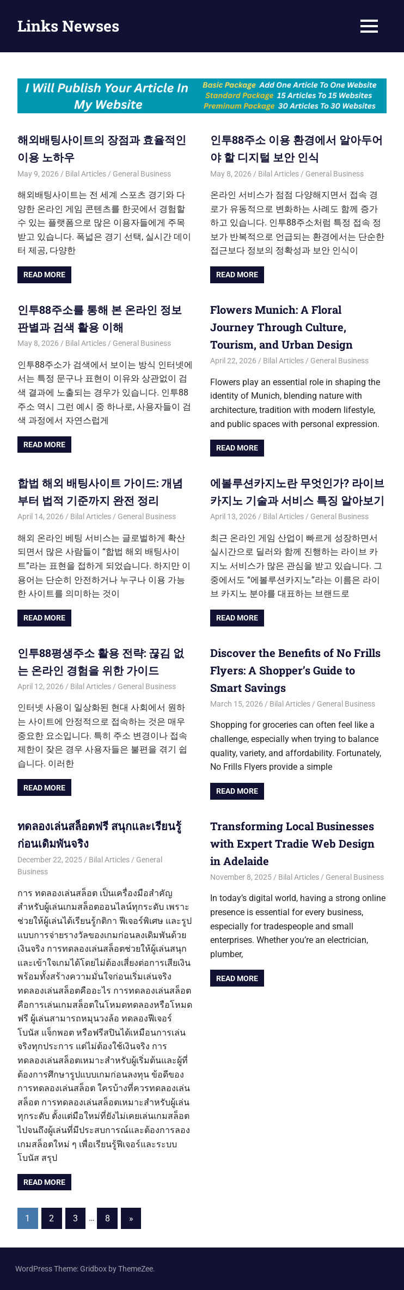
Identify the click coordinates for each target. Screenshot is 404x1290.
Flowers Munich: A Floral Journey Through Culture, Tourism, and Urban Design (281, 326)
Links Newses (68, 26)
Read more (44, 274)
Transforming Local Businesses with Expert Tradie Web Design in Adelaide (292, 843)
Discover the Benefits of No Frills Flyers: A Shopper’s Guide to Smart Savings (295, 670)
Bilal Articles (85, 173)
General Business (142, 173)
